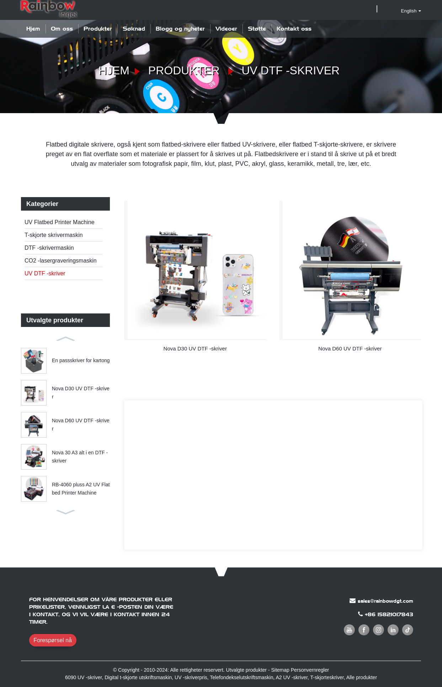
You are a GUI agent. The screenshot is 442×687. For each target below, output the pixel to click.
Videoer (226, 28)
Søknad (134, 28)
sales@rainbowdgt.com (385, 601)
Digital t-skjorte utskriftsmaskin (138, 677)
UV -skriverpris (191, 677)
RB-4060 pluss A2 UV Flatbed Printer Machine (81, 488)
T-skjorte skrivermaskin (54, 235)
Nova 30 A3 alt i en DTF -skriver (80, 456)
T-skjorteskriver (327, 677)
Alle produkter (361, 677)
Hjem (33, 28)
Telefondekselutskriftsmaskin (241, 677)
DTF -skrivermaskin (49, 248)
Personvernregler (310, 670)
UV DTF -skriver (291, 70)
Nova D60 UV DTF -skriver (81, 424)
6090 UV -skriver (83, 677)
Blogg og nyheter (180, 28)
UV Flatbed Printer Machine (60, 222)
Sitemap (280, 670)
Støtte (257, 28)
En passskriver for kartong (81, 360)
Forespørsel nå (52, 640)
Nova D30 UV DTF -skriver (81, 392)
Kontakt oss (294, 28)
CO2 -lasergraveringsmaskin (61, 261)
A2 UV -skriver (292, 677)
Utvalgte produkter (246, 670)
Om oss (62, 28)
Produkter (98, 28)
